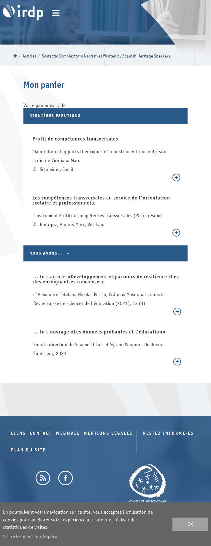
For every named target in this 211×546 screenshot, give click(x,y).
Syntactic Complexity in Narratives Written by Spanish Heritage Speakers (106, 56)
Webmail (68, 433)
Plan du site (28, 450)
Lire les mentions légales (32, 536)
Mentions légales (108, 433)
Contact (41, 433)
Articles (29, 56)
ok (190, 524)
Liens (18, 433)
